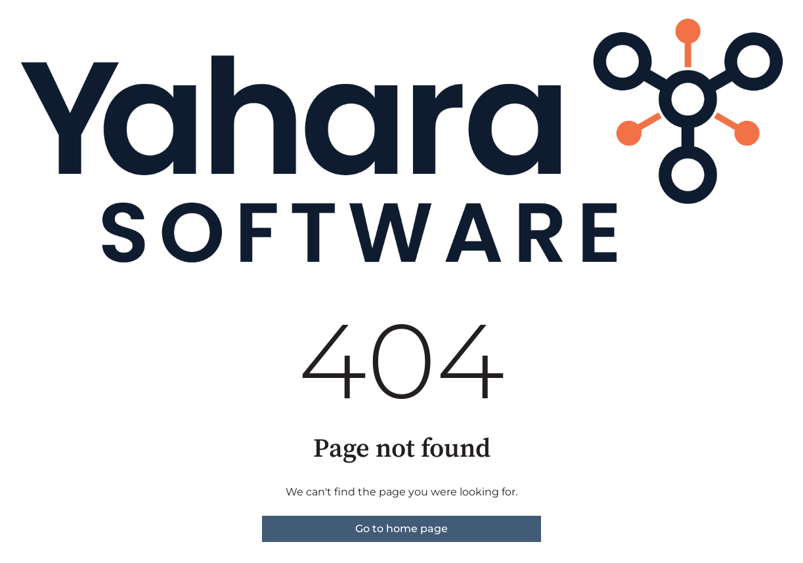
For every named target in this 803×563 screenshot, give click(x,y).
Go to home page (401, 528)
